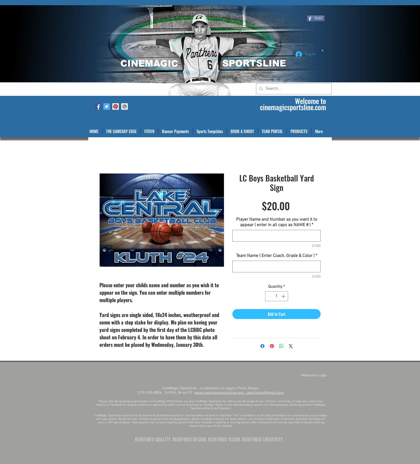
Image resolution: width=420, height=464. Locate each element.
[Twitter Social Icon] (106, 106)
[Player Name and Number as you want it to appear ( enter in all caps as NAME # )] (276, 235)
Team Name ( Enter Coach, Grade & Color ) (276, 255)
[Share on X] (291, 346)
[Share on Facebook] (262, 346)
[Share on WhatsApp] (281, 346)
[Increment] (283, 296)
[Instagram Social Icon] (124, 106)
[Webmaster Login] (314, 375)
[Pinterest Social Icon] (115, 106)
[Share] (316, 18)
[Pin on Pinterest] (272, 346)
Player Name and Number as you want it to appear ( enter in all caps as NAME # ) (276, 222)
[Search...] (293, 88)
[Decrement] (269, 296)
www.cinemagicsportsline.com (220, 393)
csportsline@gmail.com (265, 393)
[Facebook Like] (99, 3)
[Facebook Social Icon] (97, 106)
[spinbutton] (276, 296)
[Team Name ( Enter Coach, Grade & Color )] (276, 266)
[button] (322, 50)
